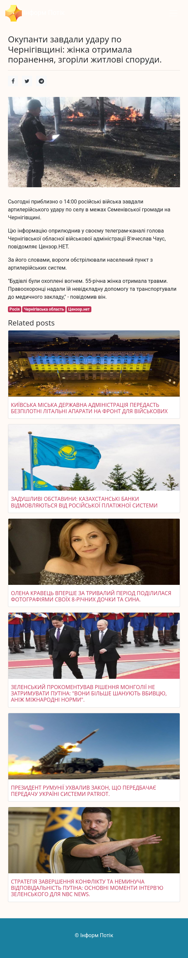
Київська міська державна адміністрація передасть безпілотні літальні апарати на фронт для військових (89, 408)
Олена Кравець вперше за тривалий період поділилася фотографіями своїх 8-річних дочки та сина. (91, 596)
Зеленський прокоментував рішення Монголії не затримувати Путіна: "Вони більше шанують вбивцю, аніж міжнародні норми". (89, 693)
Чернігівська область (44, 309)
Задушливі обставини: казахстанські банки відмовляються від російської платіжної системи (84, 502)
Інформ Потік (35, 13)
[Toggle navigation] (173, 13)
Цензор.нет (79, 309)
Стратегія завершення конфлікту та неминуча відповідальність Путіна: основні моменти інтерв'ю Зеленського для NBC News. (87, 888)
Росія (15, 309)
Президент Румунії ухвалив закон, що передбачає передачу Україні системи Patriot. (83, 791)
